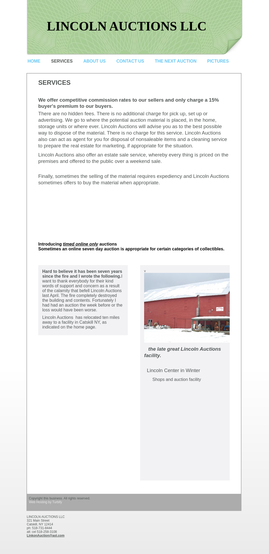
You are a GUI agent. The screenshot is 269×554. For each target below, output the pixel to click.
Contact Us (130, 61)
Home (34, 61)
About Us (94, 61)
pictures (218, 61)
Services (62, 61)
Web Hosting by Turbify (45, 502)
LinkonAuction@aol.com (45, 535)
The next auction (176, 61)
